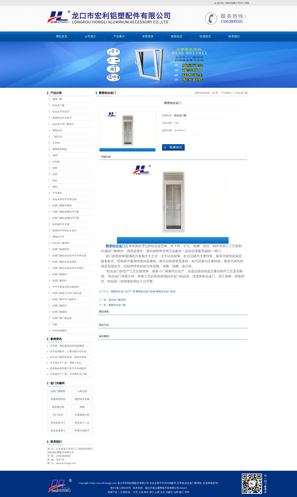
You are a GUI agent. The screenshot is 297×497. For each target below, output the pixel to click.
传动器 (56, 161)
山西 (157, 492)
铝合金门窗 (58, 105)
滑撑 (54, 155)
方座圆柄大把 (82, 414)
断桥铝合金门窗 (117, 305)
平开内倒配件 (59, 330)
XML (247, 3)
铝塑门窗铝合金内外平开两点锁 (69, 255)
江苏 (135, 492)
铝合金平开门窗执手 (63, 124)
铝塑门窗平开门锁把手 (64, 299)
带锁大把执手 (82, 430)
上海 (140, 492)
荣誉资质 (148, 36)
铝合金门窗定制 (117, 299)
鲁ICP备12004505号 (120, 488)
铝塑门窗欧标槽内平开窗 (65, 211)
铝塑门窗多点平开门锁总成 (67, 293)
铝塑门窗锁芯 (59, 305)
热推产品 (112, 492)
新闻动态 (176, 36)
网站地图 (231, 3)
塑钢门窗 (57, 99)
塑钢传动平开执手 (62, 117)
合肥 (176, 492)
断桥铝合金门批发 (166, 291)
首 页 (215, 92)
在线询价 (173, 147)
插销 (54, 168)
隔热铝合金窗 (82, 399)
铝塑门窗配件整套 (62, 205)
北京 (162, 492)
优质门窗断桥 (58, 391)
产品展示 (119, 36)
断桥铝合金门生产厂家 (123, 291)
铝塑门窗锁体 (59, 311)
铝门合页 (58, 414)
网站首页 (61, 36)
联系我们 (234, 36)
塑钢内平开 (58, 236)
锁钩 (54, 186)
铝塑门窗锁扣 (59, 274)
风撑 (54, 174)
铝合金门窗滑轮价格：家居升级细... (69, 357)
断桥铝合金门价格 (145, 291)
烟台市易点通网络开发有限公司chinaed (166, 488)
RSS (240, 3)
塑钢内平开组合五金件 (64, 230)
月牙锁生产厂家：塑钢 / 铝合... (66, 362)
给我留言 (205, 36)
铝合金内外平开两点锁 (64, 199)
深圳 (187, 492)
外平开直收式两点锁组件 (65, 286)
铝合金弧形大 (58, 430)
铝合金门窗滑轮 (60, 243)
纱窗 (54, 324)
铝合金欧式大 (58, 422)
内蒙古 (169, 492)
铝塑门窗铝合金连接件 (64, 261)
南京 (146, 492)
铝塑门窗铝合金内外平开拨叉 (68, 268)
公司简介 (90, 36)
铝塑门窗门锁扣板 (62, 318)
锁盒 (54, 180)
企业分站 (219, 3)
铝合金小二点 (82, 422)
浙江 (151, 492)
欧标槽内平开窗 (60, 224)
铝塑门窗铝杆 (59, 280)
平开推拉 (57, 193)
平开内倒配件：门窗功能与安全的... (69, 351)
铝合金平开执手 (60, 111)
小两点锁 (82, 391)
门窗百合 (57, 136)
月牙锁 (56, 143)
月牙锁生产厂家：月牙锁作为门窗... (69, 374)
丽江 (181, 492)
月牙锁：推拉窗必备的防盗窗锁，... (69, 345)
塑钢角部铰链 (59, 149)
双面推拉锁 (58, 407)
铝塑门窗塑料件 (60, 249)
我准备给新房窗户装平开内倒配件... (69, 368)
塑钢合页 (57, 130)
